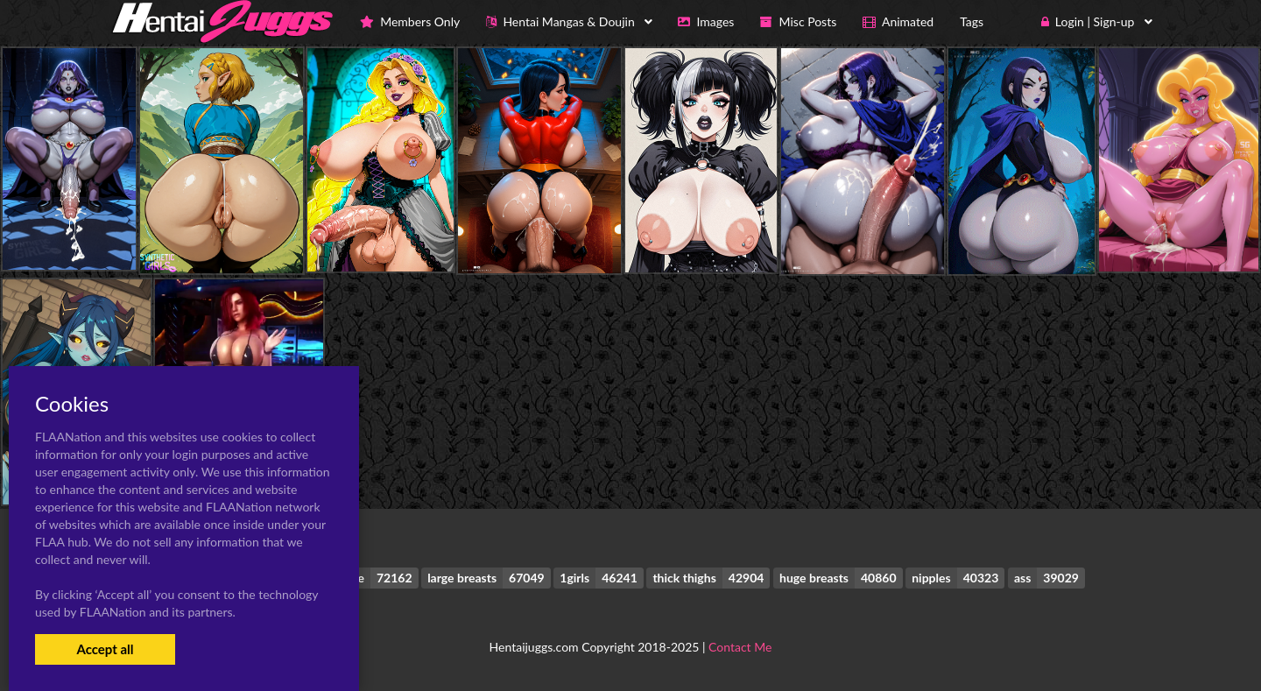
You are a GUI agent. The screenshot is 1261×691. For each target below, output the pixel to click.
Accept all (104, 649)
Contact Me (739, 646)
